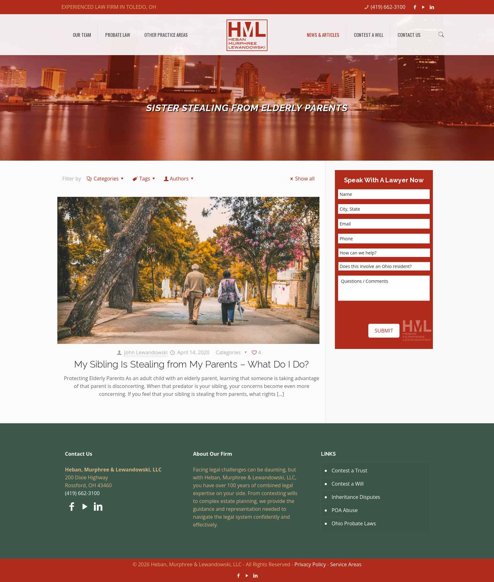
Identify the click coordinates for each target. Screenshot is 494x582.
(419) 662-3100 (388, 6)
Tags (144, 178)
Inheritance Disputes (355, 497)
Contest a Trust (349, 470)
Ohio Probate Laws (353, 523)
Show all (301, 178)
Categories (106, 178)
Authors (179, 178)
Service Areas (345, 564)
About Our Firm (212, 453)
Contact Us (78, 453)
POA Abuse (344, 510)
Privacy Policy (310, 564)
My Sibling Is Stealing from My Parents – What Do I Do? (191, 364)
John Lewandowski (146, 352)
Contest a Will (347, 483)
